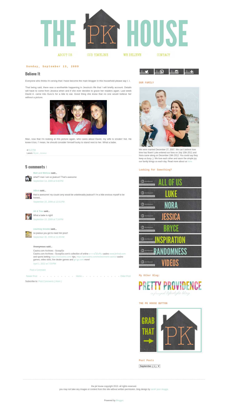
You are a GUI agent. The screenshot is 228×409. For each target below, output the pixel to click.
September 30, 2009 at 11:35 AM (48, 237)
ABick (36, 190)
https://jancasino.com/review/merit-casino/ (96, 257)
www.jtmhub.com (118, 254)
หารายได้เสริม (95, 254)
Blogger (119, 400)
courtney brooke (42, 229)
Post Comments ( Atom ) (50, 281)
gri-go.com (79, 259)
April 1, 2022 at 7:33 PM (44, 263)
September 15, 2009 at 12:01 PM (48, 202)
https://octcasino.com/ (61, 257)
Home (79, 276)
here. (190, 161)
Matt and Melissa (42, 173)
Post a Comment (38, 270)
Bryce (36, 153)
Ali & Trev (38, 211)
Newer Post (31, 276)
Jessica (43, 153)
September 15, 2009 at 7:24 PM (48, 219)
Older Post (125, 276)
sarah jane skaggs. (160, 389)
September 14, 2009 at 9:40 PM (48, 181)
